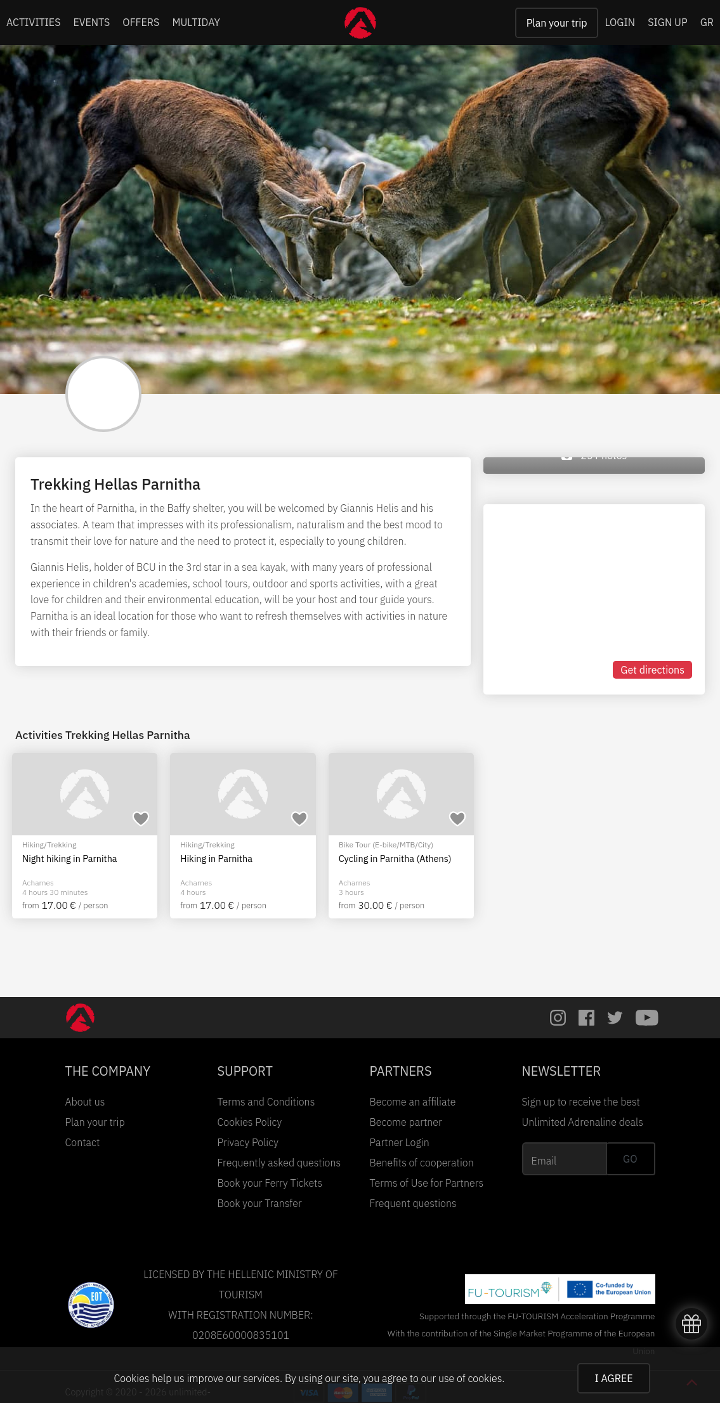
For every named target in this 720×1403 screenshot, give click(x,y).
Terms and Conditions (266, 1101)
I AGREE (613, 1378)
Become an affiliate (413, 1101)
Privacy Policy (248, 1142)
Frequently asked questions (279, 1162)
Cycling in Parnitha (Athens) (395, 859)
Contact (82, 1142)
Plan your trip (557, 22)
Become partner (406, 1122)
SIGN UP (667, 22)
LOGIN (620, 22)
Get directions (652, 669)
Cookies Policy (250, 1122)
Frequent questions (413, 1203)
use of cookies (470, 1378)
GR (707, 22)
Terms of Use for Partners (427, 1183)
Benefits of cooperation (422, 1162)
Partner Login (399, 1142)
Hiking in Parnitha (216, 859)
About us (85, 1101)
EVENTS (92, 22)
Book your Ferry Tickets (270, 1183)
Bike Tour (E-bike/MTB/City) (386, 844)
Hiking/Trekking (49, 844)
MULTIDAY (196, 22)
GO (630, 1158)
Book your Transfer (260, 1203)
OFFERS (140, 22)
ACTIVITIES (33, 22)
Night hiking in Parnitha (69, 859)
